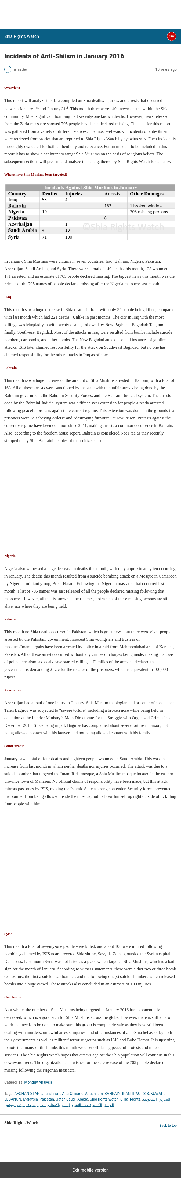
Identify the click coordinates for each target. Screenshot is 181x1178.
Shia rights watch (104, 1099)
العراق (109, 1105)
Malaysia (30, 1099)
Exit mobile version (90, 1170)
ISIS (145, 1093)
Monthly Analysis (38, 1082)
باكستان (54, 1105)
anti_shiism (50, 1093)
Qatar (60, 1099)
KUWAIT (157, 1093)
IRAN (126, 1093)
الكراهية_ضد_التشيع (87, 1105)
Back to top (168, 1125)
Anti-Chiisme (72, 1093)
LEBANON (12, 1099)
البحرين (164, 1099)
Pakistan (46, 1099)
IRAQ (136, 1093)
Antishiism (94, 1093)
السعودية (150, 1099)
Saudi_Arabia (77, 1099)
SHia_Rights (130, 1099)
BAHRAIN (112, 1093)
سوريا (41, 1105)
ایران (66, 1105)
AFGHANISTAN (27, 1093)
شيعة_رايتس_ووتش (20, 1105)
